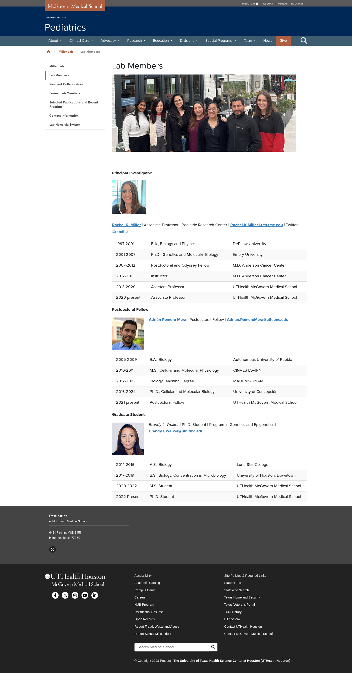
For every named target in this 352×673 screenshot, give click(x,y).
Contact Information (64, 116)
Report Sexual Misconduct (152, 633)
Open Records (144, 618)
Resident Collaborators (66, 84)
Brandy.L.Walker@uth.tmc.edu (176, 430)
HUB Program (144, 604)
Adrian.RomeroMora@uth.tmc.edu (257, 319)
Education (161, 40)
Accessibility (143, 575)
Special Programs (219, 40)
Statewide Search (236, 590)
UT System (232, 618)
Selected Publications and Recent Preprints (73, 105)
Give (283, 40)
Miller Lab (66, 52)
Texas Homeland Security (242, 597)
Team (248, 40)
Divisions (187, 40)
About (53, 40)
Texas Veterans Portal (239, 604)
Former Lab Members (64, 93)
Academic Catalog (147, 582)
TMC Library (233, 611)
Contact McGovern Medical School (248, 633)
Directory (250, 3)
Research (135, 40)
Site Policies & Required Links (245, 575)
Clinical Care (79, 40)
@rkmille (120, 231)
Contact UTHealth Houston (243, 626)
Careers (140, 597)
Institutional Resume (148, 611)
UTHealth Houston (290, 3)
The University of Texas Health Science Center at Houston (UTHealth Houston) (231, 660)
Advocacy (109, 40)
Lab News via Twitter (64, 125)
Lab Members (59, 75)
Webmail (268, 3)
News (267, 40)
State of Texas (234, 582)
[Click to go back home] (48, 52)
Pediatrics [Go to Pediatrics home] (58, 515)
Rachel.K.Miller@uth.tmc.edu (256, 224)
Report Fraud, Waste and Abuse (156, 626)
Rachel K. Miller (126, 224)
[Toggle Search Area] (304, 40)
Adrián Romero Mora (167, 319)
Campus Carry (144, 590)
